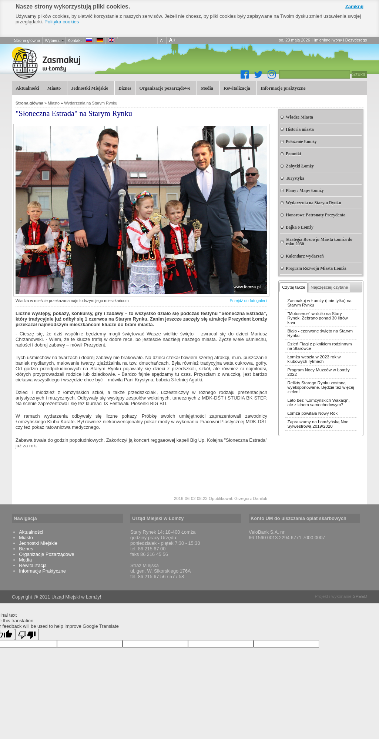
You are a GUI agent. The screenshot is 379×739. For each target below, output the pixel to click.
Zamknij (354, 6)
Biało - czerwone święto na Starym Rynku (320, 333)
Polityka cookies (61, 21)
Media (206, 87)
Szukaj (359, 74)
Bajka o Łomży (299, 227)
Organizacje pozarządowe (164, 87)
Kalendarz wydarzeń (305, 256)
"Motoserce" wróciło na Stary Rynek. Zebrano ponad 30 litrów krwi (317, 318)
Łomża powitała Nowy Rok (312, 413)
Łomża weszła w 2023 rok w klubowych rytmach (314, 359)
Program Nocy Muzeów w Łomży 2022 (318, 372)
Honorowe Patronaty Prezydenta (315, 215)
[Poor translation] (27, 634)
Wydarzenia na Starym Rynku (90, 103)
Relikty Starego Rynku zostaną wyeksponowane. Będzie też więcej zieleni (320, 387)
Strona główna (27, 40)
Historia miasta (300, 129)
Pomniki (293, 154)
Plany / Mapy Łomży (305, 190)
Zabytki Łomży (300, 166)
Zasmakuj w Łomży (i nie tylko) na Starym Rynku (319, 302)
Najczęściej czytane (329, 287)
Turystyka (295, 178)
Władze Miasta (299, 117)
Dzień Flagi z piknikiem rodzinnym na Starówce (319, 346)
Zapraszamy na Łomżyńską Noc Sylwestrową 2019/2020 (317, 424)
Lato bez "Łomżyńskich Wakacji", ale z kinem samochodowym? (318, 402)
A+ (172, 40)
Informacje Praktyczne (42, 571)
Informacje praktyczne (282, 87)
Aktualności (27, 88)
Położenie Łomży (301, 141)
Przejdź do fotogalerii (248, 300)
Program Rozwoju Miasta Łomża (316, 268)
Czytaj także (293, 287)
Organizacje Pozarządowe (46, 554)
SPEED (360, 596)
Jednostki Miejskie (89, 87)
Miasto (53, 87)
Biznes (124, 88)
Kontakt (74, 40)
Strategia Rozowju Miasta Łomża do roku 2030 (319, 241)
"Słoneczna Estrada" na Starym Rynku (86, 62)
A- (162, 40)
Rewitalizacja (236, 87)
